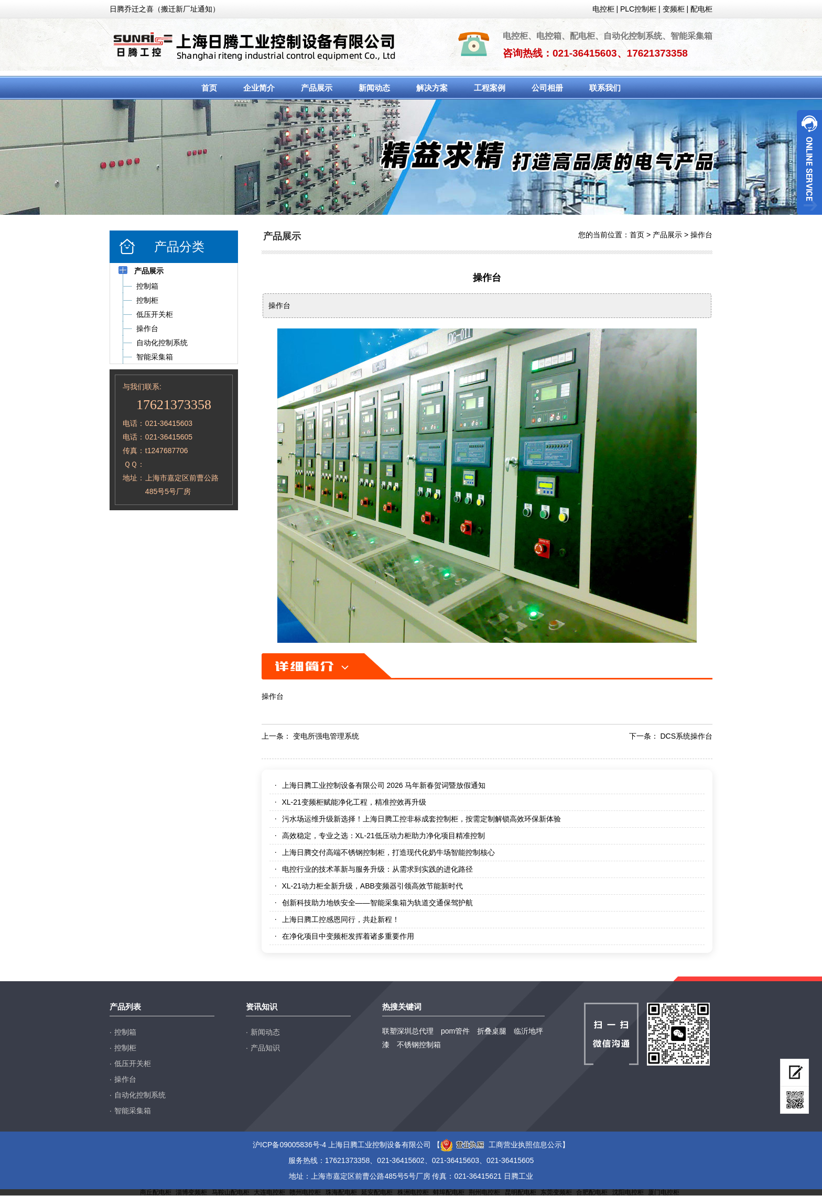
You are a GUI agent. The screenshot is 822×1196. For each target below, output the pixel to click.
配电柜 (701, 9)
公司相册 (547, 87)
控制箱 (125, 1032)
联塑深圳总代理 (408, 1031)
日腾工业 (518, 1176)
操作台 (701, 235)
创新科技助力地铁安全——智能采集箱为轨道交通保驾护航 (377, 902)
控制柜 (125, 1048)
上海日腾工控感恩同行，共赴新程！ (340, 919)
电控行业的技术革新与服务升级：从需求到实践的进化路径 (377, 869)
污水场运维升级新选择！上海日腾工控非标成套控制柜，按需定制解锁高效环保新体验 (421, 819)
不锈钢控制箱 (419, 1044)
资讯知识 (261, 1006)
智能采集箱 (132, 1110)
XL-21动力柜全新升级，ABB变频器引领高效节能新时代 (372, 886)
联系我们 (605, 87)
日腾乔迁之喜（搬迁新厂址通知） (165, 9)
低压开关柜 (132, 1063)
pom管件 (455, 1031)
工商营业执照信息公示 (501, 1144)
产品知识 (265, 1048)
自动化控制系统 (140, 1095)
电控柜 (603, 9)
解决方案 (432, 87)
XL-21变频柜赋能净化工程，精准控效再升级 (354, 802)
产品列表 (125, 1006)
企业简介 (259, 87)
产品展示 (316, 87)
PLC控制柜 (638, 9)
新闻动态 (374, 87)
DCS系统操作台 (686, 736)
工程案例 (489, 87)
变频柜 (674, 9)
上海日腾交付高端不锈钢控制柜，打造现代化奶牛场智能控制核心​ (388, 852)
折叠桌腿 (491, 1031)
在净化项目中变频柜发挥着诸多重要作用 (348, 936)
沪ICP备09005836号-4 (289, 1144)
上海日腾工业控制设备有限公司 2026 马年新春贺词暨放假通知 (384, 785)
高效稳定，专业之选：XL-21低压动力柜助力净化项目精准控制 (383, 835)
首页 (209, 87)
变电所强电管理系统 (326, 736)
